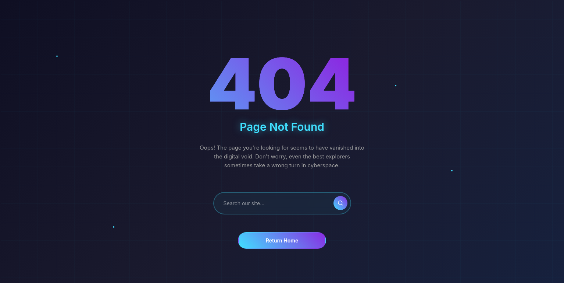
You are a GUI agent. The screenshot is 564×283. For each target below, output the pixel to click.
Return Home (282, 240)
